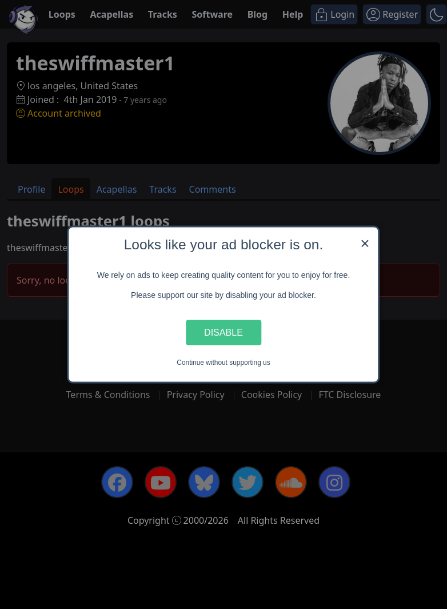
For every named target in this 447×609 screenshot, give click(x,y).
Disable (223, 332)
